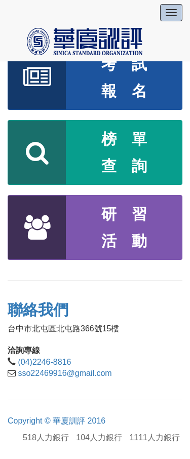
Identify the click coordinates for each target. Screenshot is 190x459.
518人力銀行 (46, 437)
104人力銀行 (99, 437)
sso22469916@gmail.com (64, 373)
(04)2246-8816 (44, 362)
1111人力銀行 (154, 437)
